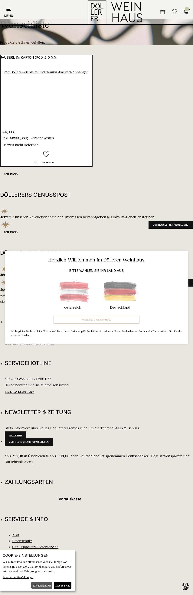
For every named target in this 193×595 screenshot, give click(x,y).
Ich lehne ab (42, 585)
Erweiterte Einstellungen (18, 577)
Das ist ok (62, 585)
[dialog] (37, 570)
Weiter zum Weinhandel (96, 319)
